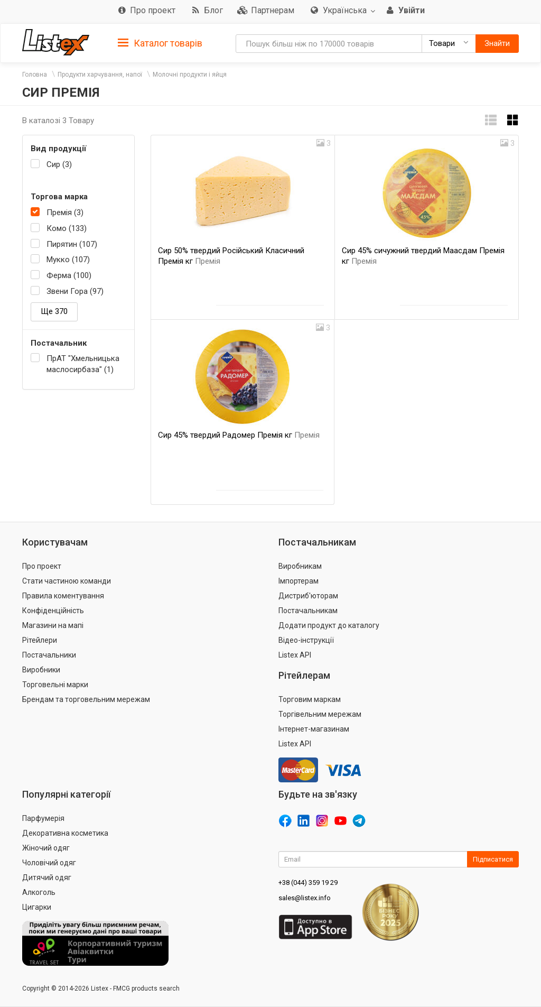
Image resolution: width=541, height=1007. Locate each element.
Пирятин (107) (71, 244)
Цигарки (36, 907)
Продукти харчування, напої (100, 74)
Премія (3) (64, 212)
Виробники (41, 670)
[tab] (160, 42)
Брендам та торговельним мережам (86, 699)
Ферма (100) (68, 275)
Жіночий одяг (46, 848)
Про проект (41, 566)
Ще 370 (54, 311)
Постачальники (49, 655)
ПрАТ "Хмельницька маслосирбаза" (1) (82, 364)
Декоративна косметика (65, 833)
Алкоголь (38, 892)
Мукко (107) (68, 259)
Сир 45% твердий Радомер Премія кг (239, 435)
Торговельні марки (55, 684)
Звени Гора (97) (75, 291)
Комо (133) (66, 228)
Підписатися (493, 859)
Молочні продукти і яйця (190, 74)
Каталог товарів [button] (160, 43)
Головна (34, 74)
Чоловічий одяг (49, 862)
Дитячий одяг (46, 877)
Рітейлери (39, 640)
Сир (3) (59, 164)
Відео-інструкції (306, 640)
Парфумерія (43, 818)
